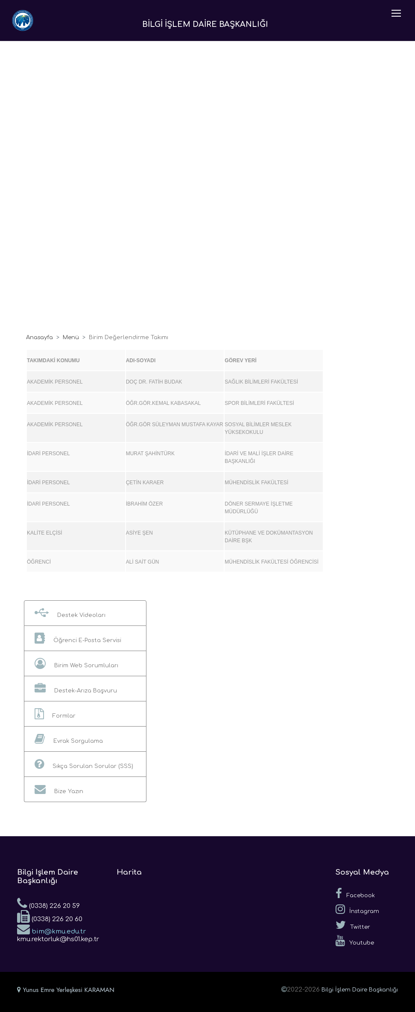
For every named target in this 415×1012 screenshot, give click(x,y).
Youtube (355, 940)
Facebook (355, 893)
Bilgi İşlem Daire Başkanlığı (359, 990)
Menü (71, 337)
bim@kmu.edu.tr (51, 928)
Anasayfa (39, 337)
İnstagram (357, 909)
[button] (85, 613)
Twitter (353, 925)
